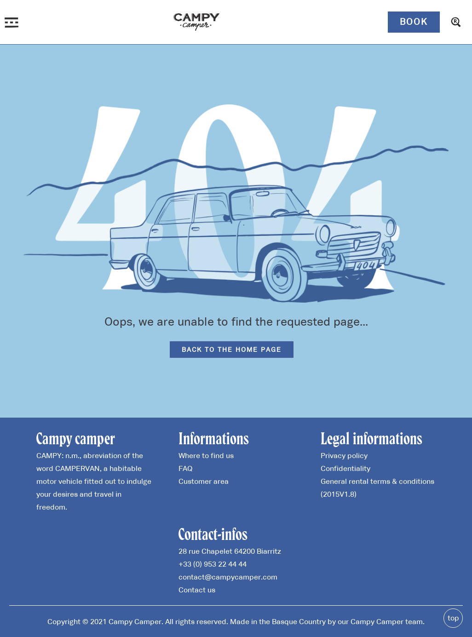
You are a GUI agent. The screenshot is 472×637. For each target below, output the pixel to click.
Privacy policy (344, 455)
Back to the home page (232, 349)
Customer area (203, 481)
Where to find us (206, 455)
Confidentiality (345, 468)
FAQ (185, 468)
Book (414, 21)
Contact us (196, 589)
